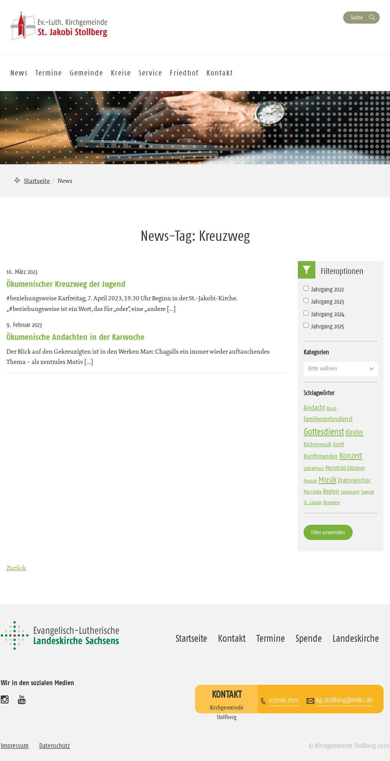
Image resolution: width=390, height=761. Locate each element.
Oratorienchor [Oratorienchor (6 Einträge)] (354, 480)
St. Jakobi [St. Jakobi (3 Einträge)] (312, 502)
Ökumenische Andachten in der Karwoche (75, 336)
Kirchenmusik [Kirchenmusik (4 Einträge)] (317, 444)
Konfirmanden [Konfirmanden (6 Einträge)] (321, 456)
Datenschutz (54, 746)
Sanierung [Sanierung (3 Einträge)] (350, 492)
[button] (341, 368)
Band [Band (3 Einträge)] (331, 408)
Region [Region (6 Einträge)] (331, 491)
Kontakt (219, 72)
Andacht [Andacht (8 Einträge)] (314, 407)
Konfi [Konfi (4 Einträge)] (338, 444)
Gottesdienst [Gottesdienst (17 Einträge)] (324, 431)
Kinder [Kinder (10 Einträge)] (354, 432)
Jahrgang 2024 (324, 314)
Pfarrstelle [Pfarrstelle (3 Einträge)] (312, 492)
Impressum (15, 746)
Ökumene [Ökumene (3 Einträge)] (331, 502)
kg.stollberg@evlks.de (344, 700)
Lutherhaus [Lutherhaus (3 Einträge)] (314, 468)
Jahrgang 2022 (324, 289)
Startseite (37, 180)
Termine (48, 72)
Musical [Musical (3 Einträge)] (310, 480)
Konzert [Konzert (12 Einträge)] (350, 455)
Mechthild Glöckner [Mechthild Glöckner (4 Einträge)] (345, 467)
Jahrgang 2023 (324, 301)
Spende (309, 638)
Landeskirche (355, 638)
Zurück (16, 568)
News (19, 72)
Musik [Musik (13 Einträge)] (327, 479)
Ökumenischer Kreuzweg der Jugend (65, 283)
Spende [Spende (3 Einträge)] (367, 492)
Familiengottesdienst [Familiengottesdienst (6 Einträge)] (328, 419)
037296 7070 (284, 700)
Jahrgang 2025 (324, 326)
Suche (357, 17)
